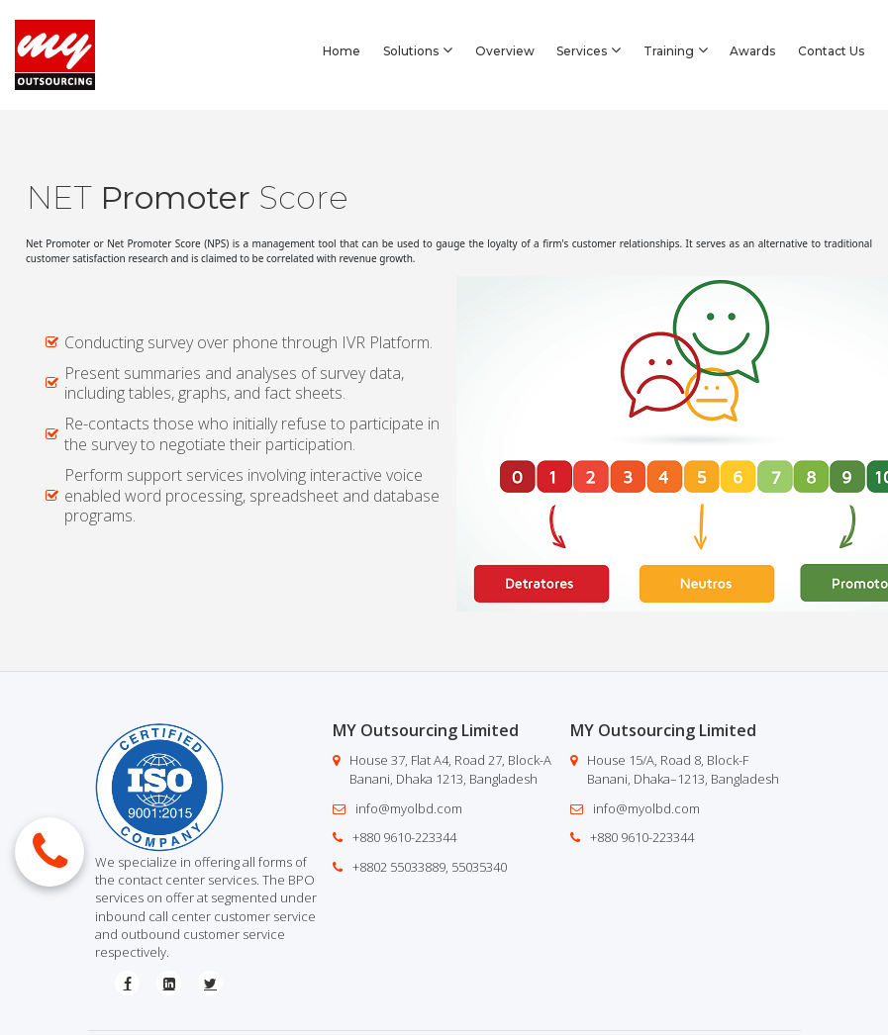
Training (675, 50)
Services (588, 50)
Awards (752, 51)
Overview (505, 51)
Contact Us (831, 51)
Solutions (417, 50)
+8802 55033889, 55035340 (429, 867)
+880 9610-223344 (404, 837)
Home (341, 51)
